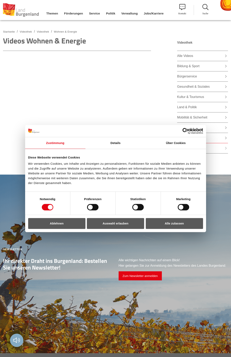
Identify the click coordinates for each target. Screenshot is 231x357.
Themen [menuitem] (52, 13)
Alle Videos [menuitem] (185, 56)
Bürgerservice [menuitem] (187, 76)
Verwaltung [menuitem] (129, 13)
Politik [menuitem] (110, 13)
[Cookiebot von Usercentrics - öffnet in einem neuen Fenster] (185, 131)
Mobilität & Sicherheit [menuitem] (192, 117)
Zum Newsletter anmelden (140, 276)
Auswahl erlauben (115, 223)
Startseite (9, 31)
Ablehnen (57, 223)
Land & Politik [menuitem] (187, 107)
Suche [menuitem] (205, 9)
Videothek (43, 31)
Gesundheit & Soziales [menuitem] (193, 86)
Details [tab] (116, 143)
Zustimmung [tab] (55, 143)
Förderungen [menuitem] (73, 13)
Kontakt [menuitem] (182, 9)
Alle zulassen (174, 223)
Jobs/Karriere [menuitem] (154, 13)
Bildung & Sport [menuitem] (188, 66)
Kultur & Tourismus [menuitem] (190, 97)
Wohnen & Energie (65, 31)
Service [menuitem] (94, 13)
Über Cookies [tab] (176, 143)
